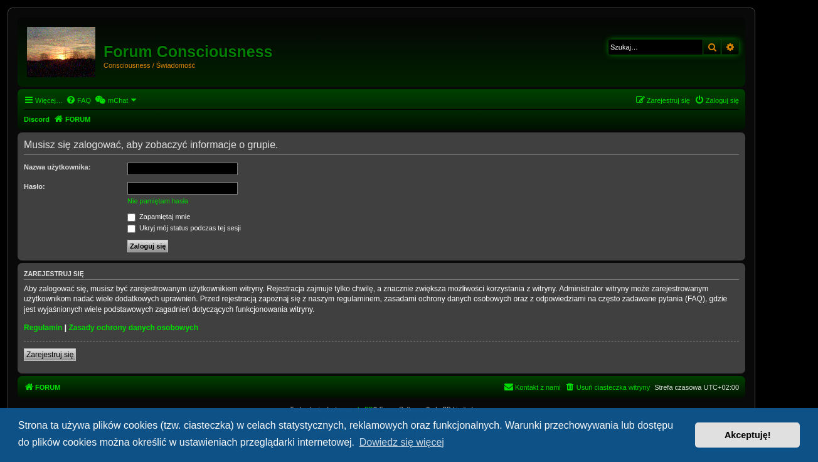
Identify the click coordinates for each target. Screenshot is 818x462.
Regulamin (43, 327)
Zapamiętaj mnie (158, 216)
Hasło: (34, 186)
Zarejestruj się (49, 354)
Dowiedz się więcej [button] (401, 442)
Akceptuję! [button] (748, 435)
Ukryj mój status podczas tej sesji (184, 228)
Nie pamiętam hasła (157, 201)
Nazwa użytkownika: (57, 167)
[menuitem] (78, 100)
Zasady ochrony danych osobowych (133, 327)
